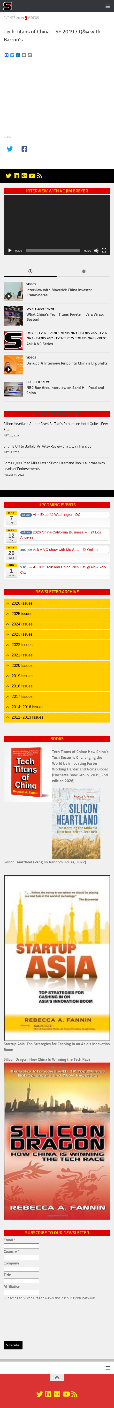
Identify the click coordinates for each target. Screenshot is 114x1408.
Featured (33, 382)
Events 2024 (44, 338)
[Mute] (96, 250)
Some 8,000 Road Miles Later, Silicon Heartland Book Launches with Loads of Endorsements (54, 466)
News (51, 308)
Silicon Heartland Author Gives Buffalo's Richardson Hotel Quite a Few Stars (56, 427)
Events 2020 (48, 333)
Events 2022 (89, 333)
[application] (57, 225)
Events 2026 (35, 308)
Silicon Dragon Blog (57, 414)
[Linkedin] (16, 176)
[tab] (57, 604)
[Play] (10, 250)
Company (11, 1263)
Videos (33, 18)
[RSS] (39, 176)
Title (7, 1274)
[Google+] (24, 176)
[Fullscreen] (104, 250)
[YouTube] (32, 176)
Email (9, 1240)
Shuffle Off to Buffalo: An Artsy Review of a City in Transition (48, 446)
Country (12, 1251)
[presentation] (23, 1318)
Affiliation (12, 1286)
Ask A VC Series (39, 344)
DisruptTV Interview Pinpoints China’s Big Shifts (67, 363)
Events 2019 (14, 18)
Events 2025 (65, 338)
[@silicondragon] (8, 176)
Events (31, 333)
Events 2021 (68, 333)
